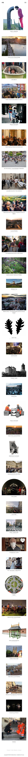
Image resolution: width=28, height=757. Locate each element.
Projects (8, 750)
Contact (19, 750)
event (14, 397)
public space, (13, 32)
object (16, 32)
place (15, 290)
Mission (15, 750)
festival (17, 58)
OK (3, 2)
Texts (12, 750)
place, (15, 571)
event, (15, 58)
